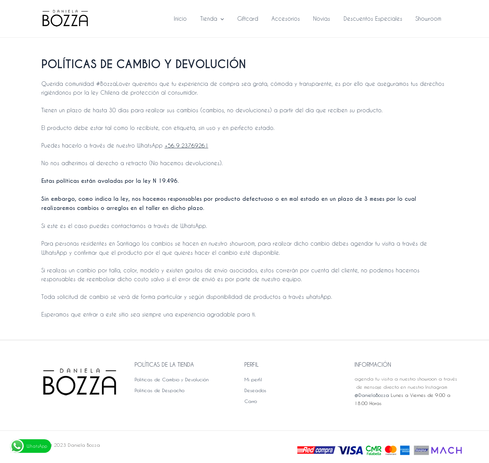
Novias (328, 18)
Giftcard (258, 18)
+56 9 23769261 (187, 145)
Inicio (196, 18)
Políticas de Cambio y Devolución (172, 379)
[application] (234, 18)
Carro (250, 401)
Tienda (226, 18)
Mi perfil (253, 379)
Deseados (255, 390)
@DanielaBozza (371, 395)
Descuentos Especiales (376, 18)
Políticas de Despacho (159, 390)
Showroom (430, 18)
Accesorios (294, 18)
